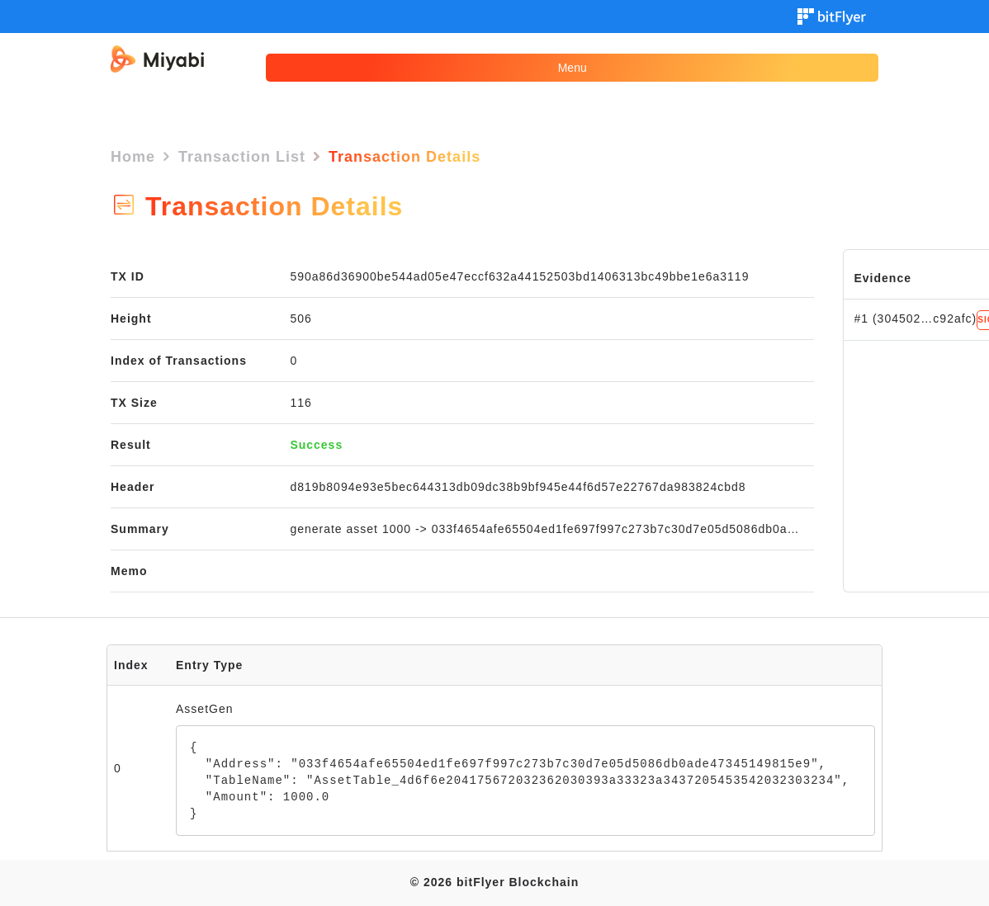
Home (133, 157)
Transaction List (241, 157)
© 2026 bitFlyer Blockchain (494, 882)
